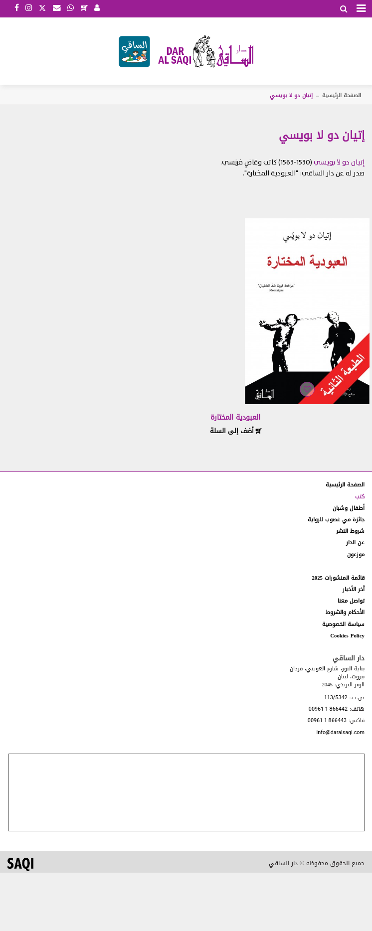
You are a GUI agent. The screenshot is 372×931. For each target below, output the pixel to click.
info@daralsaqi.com (341, 733)
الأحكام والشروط (345, 612)
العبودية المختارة (235, 417)
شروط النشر (350, 531)
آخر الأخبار (354, 589)
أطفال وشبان (349, 508)
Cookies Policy (347, 635)
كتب (360, 496)
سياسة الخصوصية (343, 624)
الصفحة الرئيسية (341, 95)
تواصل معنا (351, 601)
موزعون (356, 554)
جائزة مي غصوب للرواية (336, 519)
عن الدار (355, 542)
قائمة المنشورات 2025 (338, 578)
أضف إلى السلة (236, 431)
